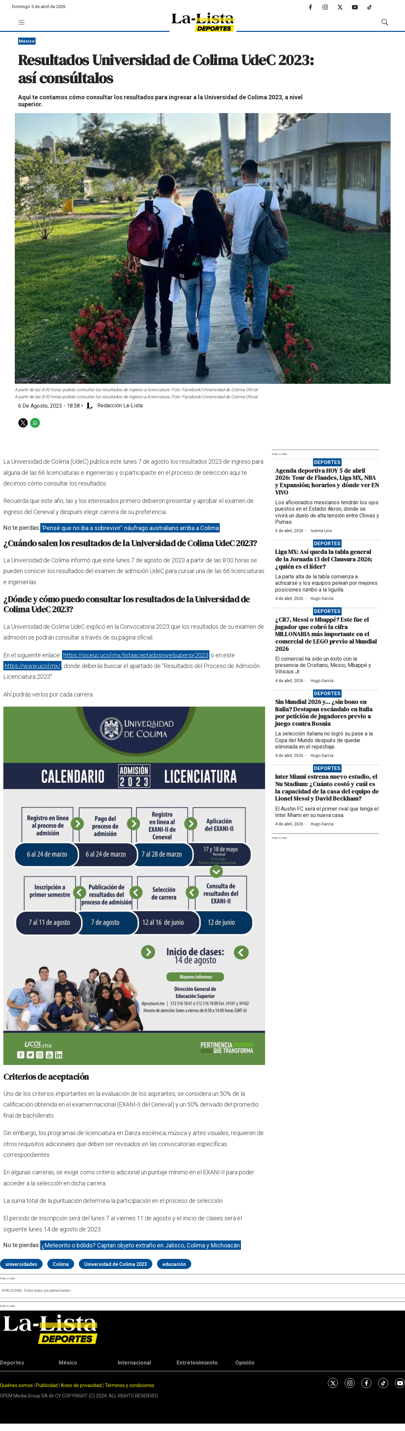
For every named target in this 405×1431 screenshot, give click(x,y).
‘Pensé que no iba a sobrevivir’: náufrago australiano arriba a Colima (130, 527)
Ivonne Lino (321, 530)
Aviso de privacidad (81, 1385)
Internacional (134, 1363)
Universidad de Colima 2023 (115, 1264)
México (27, 41)
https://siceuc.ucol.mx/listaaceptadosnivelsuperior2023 (135, 655)
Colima (61, 1264)
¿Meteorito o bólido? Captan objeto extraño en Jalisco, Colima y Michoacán (141, 1244)
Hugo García (322, 598)
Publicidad (47, 1385)
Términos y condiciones (129, 1385)
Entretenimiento (197, 1363)
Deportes (327, 462)
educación (174, 1264)
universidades (21, 1264)
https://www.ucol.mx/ (32, 665)
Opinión (244, 1363)
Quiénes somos (16, 1385)
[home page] (203, 22)
